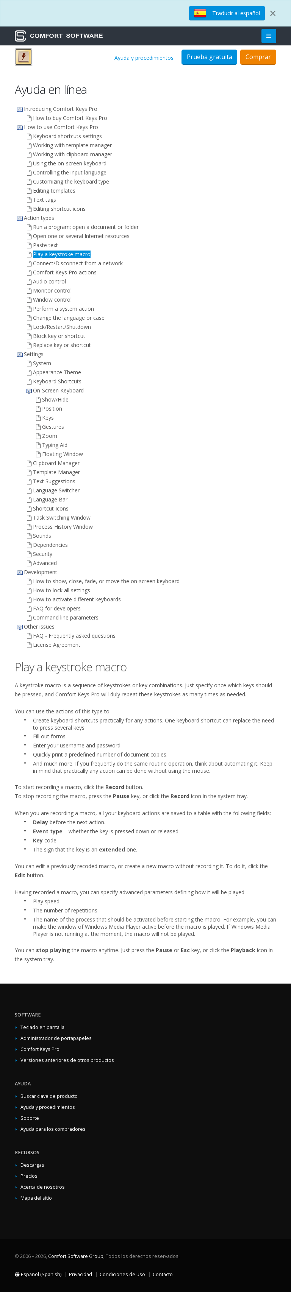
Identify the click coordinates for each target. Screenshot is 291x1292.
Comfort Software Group (75, 1256)
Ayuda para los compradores (53, 1129)
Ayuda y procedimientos (144, 57)
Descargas (32, 1165)
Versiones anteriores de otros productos (67, 1060)
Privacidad (80, 1274)
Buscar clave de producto (49, 1096)
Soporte (29, 1118)
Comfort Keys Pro (39, 1049)
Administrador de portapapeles (56, 1038)
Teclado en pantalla (42, 1027)
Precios (29, 1176)
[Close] (272, 13)
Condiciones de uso (122, 1274)
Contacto (163, 1274)
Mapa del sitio (36, 1198)
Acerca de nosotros (42, 1187)
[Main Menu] (268, 36)
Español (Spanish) (38, 1274)
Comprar (258, 57)
